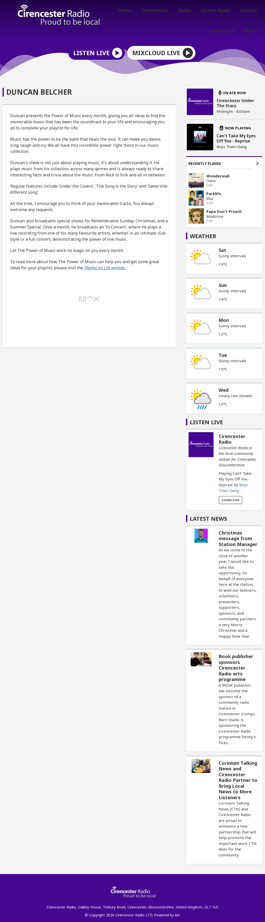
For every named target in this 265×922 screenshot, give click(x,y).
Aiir (177, 911)
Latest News (208, 515)
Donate (249, 11)
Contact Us (225, 30)
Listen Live (230, 496)
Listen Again (218, 11)
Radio (189, 11)
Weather (203, 232)
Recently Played (224, 159)
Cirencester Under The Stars (235, 100)
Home (133, 11)
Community (162, 11)
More (252, 30)
